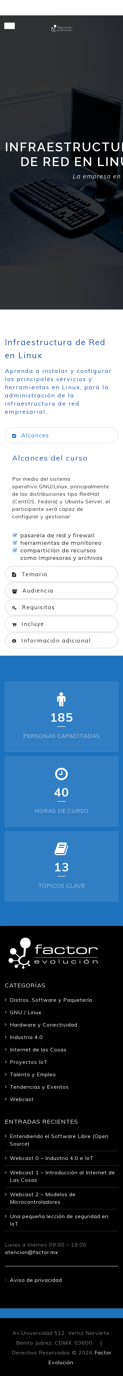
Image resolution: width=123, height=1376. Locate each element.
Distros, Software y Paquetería (51, 1000)
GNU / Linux (26, 1012)
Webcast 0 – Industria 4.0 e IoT (52, 1158)
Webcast (22, 1099)
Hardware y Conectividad (43, 1024)
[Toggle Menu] (9, 26)
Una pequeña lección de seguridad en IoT (59, 1220)
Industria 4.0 (26, 1037)
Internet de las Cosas (38, 1049)
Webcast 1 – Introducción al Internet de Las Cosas (62, 1176)
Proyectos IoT (29, 1062)
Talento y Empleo (33, 1074)
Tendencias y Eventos (39, 1086)
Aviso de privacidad (36, 1280)
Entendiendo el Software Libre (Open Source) (59, 1140)
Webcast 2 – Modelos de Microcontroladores (43, 1198)
